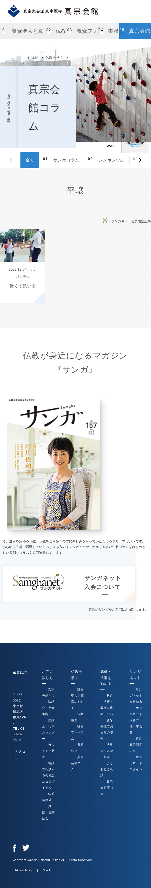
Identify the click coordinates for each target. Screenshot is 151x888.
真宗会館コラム (139, 33)
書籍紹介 (111, 33)
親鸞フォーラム (86, 33)
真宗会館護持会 (106, 788)
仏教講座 (58, 33)
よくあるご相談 (106, 769)
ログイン (110, 142)
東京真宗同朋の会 (136, 745)
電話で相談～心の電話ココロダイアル (48, 775)
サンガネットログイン (136, 763)
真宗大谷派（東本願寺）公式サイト (134, 142)
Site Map (49, 870)
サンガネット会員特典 (136, 696)
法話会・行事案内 (48, 708)
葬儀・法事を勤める (106, 678)
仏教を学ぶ (54, 58)
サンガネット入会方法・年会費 (136, 720)
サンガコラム (65, 160)
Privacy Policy (23, 870)
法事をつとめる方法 (106, 751)
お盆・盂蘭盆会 (48, 812)
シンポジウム (110, 160)
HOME (33, 57)
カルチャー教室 (48, 751)
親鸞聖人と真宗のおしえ (27, 33)
